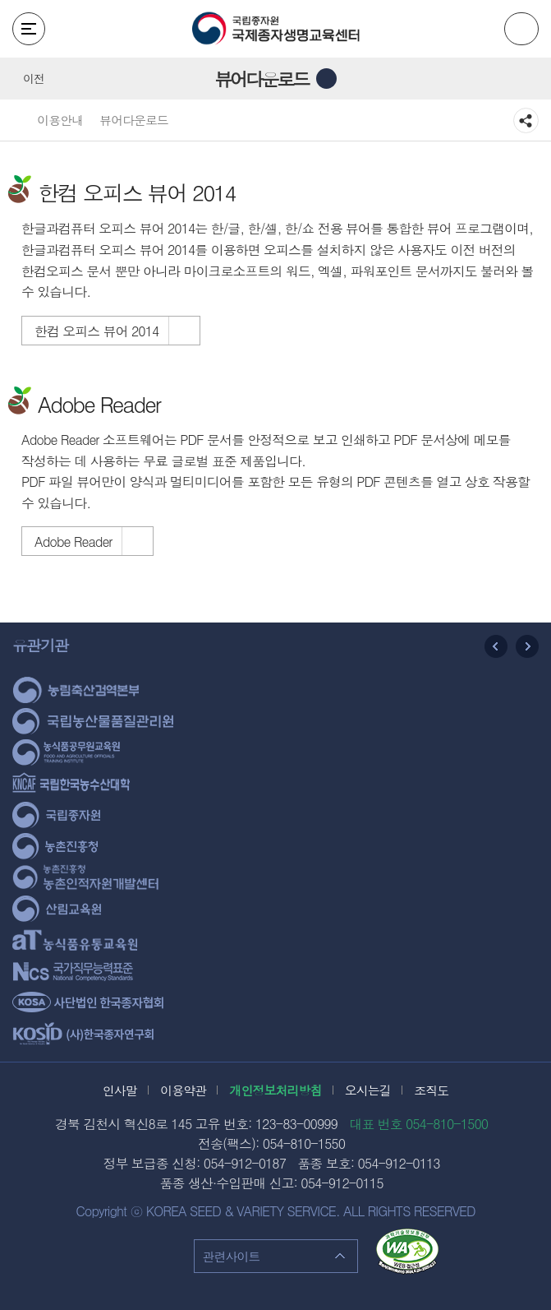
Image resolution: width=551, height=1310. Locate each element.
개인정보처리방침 (276, 1090)
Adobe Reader (73, 541)
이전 (33, 78)
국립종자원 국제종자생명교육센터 (276, 28)
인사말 (120, 1090)
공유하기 (526, 121)
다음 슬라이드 (527, 646)
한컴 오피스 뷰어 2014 (96, 331)
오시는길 (368, 1090)
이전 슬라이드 (495, 646)
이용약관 (183, 1090)
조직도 (431, 1090)
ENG (521, 28)
